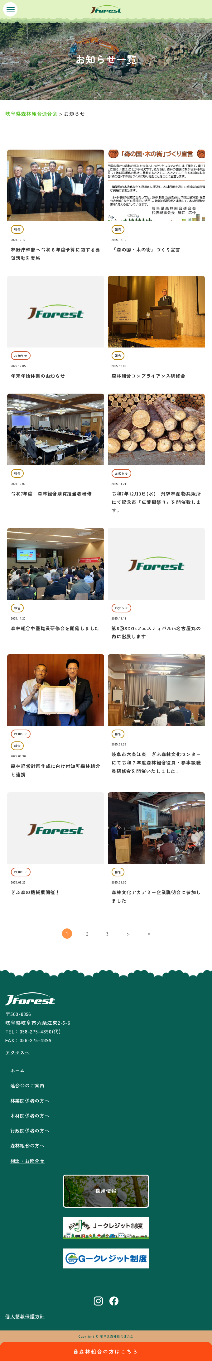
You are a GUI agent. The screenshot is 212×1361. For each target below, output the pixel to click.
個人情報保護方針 (26, 1316)
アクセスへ (18, 1052)
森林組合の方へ (28, 1145)
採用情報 (105, 1191)
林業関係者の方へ (31, 1100)
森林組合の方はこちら (106, 1351)
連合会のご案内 (28, 1085)
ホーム (18, 1070)
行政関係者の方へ (31, 1130)
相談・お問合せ (28, 1160)
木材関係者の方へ (31, 1115)
